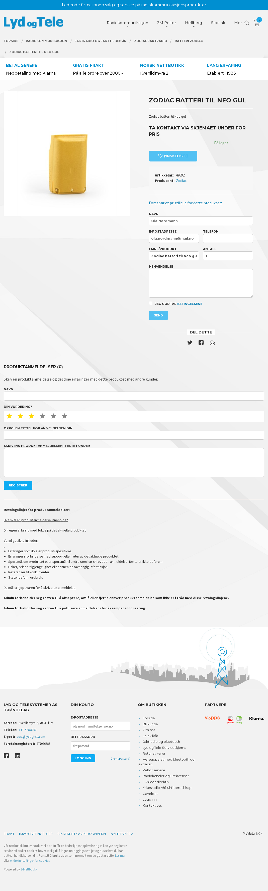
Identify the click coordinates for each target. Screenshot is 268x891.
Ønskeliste (173, 156)
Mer (238, 22)
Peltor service (154, 770)
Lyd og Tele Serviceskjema (164, 748)
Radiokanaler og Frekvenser (166, 776)
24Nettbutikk (29, 869)
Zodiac (181, 180)
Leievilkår (150, 736)
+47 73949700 (27, 730)
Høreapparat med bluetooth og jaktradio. (166, 761)
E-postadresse (174, 236)
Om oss (149, 730)
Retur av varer (154, 753)
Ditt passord (83, 737)
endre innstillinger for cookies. (30, 860)
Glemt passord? (120, 758)
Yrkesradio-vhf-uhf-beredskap (167, 788)
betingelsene (189, 304)
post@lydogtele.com (31, 737)
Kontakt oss (152, 805)
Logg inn (150, 799)
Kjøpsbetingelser (36, 834)
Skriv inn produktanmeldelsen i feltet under (134, 460)
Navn (201, 218)
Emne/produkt (174, 253)
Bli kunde (150, 724)
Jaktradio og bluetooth (161, 742)
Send (158, 315)
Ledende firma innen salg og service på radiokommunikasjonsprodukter (134, 5)
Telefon (228, 236)
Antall (228, 253)
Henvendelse (201, 281)
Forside (149, 718)
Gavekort (150, 794)
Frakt (9, 834)
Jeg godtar (175, 304)
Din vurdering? (18, 407)
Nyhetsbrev (122, 834)
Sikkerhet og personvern (81, 834)
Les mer (120, 855)
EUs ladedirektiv (156, 782)
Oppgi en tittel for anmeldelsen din (134, 433)
